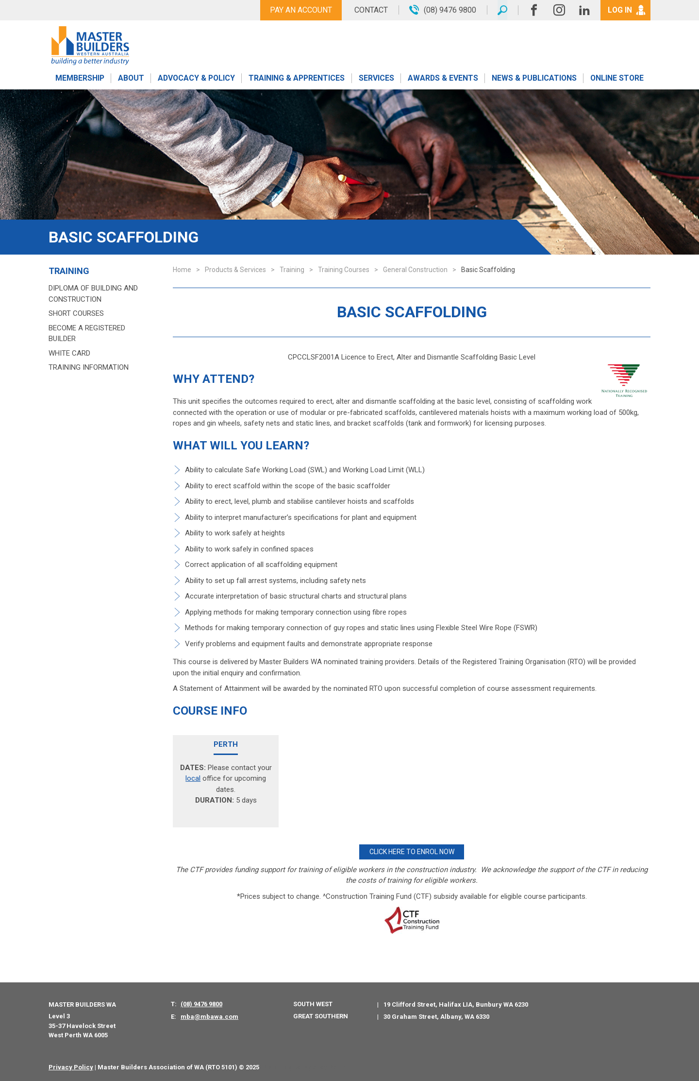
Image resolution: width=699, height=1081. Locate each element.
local (192, 778)
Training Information (89, 367)
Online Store (617, 79)
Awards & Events (442, 79)
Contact (370, 10)
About (130, 79)
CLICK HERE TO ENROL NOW (411, 852)
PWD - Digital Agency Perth (304, 1066)
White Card (69, 353)
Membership (79, 79)
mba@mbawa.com (209, 1016)
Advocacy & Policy (196, 79)
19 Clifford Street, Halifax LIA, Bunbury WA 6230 (455, 1004)
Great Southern (320, 1015)
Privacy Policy (71, 1066)
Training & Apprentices (297, 79)
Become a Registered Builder (87, 333)
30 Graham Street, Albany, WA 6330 (436, 1016)
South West (313, 1003)
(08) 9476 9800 (201, 1003)
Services (376, 79)
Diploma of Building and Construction (93, 294)
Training (69, 271)
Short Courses (76, 313)
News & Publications (534, 79)
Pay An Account (300, 10)
